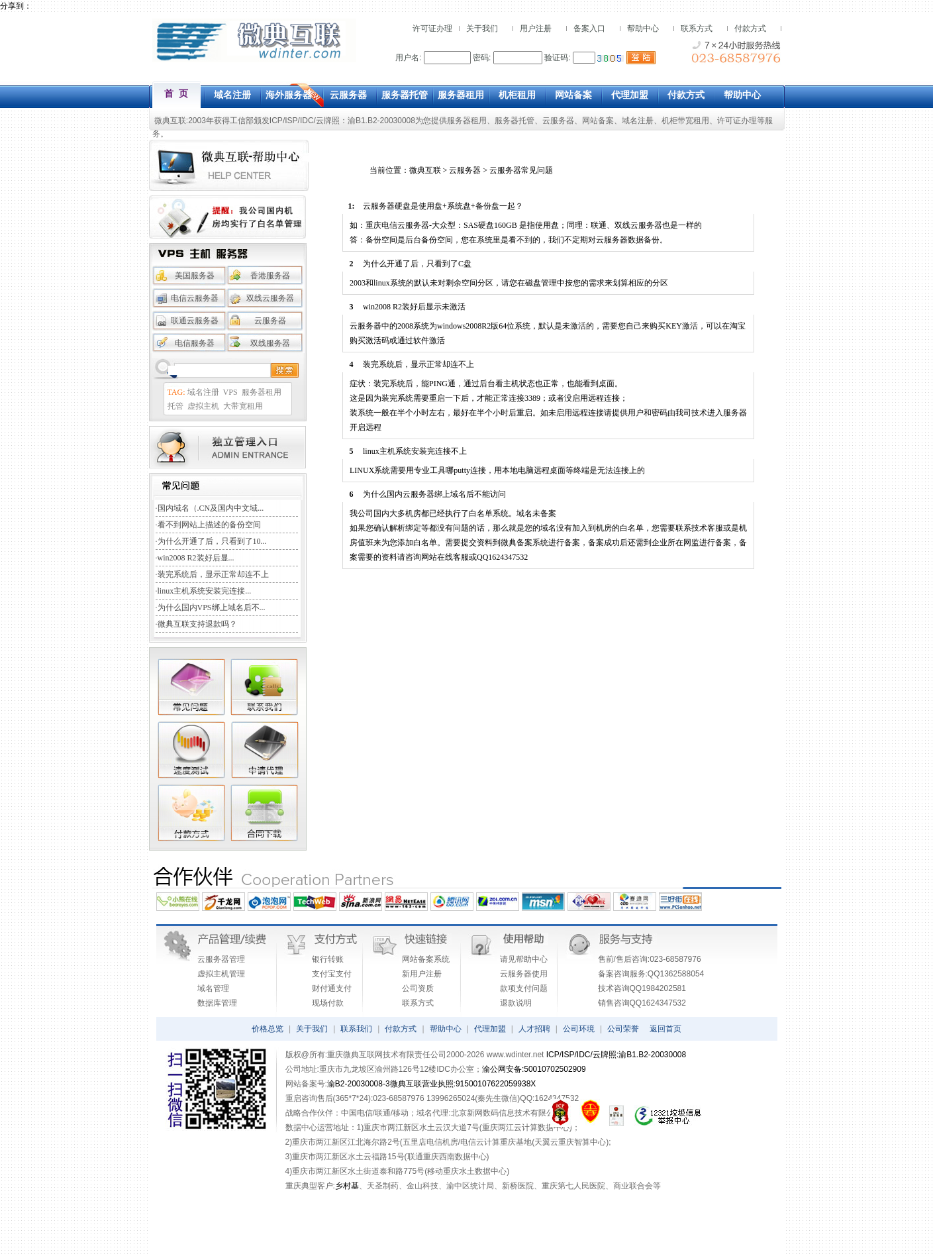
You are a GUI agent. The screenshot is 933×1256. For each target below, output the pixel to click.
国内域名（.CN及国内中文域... (211, 508)
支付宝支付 (332, 973)
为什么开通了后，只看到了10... (212, 541)
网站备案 (598, 120)
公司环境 (579, 1028)
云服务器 (558, 120)
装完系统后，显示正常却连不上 (213, 574)
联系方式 (696, 28)
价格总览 (267, 1028)
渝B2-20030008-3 (358, 1083)
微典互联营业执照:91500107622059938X (463, 1083)
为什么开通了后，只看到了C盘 (417, 263)
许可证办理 (432, 28)
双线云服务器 (270, 298)
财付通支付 (332, 988)
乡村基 (347, 1185)
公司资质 (418, 988)
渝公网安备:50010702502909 (534, 1069)
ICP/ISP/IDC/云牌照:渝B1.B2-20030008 (616, 1054)
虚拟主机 (203, 406)
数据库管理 (217, 1003)
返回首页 (665, 1028)
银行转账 (328, 959)
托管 (175, 406)
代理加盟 (490, 1028)
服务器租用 (467, 120)
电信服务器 (195, 343)
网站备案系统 (426, 959)
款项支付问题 (524, 988)
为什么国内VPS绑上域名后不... (212, 607)
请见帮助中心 (524, 959)
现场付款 (328, 1003)
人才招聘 (534, 1028)
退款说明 (516, 1003)
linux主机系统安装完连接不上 (415, 451)
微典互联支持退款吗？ (197, 624)
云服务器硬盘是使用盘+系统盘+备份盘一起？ (443, 206)
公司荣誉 (623, 1028)
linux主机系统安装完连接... (205, 591)
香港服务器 (270, 275)
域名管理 (213, 988)
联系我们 (356, 1028)
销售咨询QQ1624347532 (642, 1003)
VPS (230, 392)
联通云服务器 (195, 320)
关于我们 (482, 28)
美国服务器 (195, 275)
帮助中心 (643, 28)
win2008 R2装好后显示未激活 (414, 306)
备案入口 (589, 28)
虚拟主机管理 (221, 973)
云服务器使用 (524, 973)
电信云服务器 (195, 298)
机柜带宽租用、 (689, 120)
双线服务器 (270, 343)
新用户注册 (422, 973)
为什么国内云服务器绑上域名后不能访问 (434, 494)
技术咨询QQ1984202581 (642, 988)
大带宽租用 (243, 406)
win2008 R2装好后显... (196, 557)
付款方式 (750, 28)
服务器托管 (514, 120)
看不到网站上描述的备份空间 (209, 524)
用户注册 (536, 28)
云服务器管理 (221, 959)
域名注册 (638, 120)
